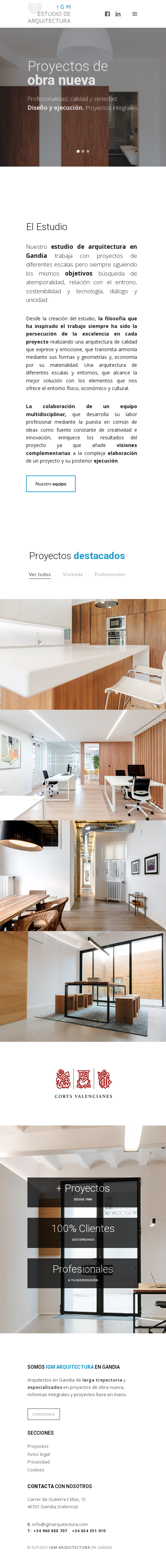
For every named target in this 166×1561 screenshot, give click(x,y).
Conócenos (44, 1414)
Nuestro (45, 484)
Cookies (35, 1470)
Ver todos (45, 574)
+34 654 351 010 (89, 1530)
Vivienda (78, 574)
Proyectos (38, 1446)
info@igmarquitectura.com (57, 1524)
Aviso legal (38, 1454)
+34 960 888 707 (47, 1530)
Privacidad (38, 1462)
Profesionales (115, 574)
